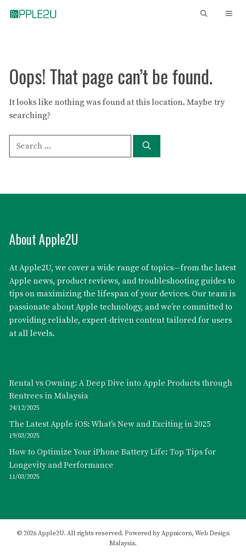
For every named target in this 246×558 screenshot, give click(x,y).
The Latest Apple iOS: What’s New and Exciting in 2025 (109, 424)
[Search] (146, 146)
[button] (203, 14)
